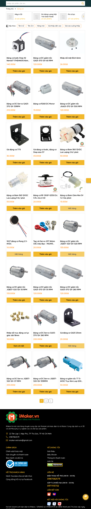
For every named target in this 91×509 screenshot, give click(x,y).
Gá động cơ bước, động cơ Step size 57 (45, 150)
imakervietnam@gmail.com (20, 440)
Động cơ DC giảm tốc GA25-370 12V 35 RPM (43, 288)
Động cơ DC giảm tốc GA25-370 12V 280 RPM (70, 288)
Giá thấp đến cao (54, 26)
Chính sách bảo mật (14, 451)
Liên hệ (50, 461)
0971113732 (53, 485)
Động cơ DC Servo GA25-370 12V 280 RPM (44, 334)
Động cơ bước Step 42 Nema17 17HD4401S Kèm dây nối (17, 59)
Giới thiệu (51, 451)
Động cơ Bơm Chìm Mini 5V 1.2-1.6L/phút (71, 196)
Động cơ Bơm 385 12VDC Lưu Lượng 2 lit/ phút (71, 150)
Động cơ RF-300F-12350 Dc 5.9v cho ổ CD (45, 196)
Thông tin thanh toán (56, 458)
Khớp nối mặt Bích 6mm (70, 58)
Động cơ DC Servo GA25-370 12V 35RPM (18, 105)
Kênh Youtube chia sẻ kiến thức (19, 476)
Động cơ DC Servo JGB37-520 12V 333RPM (45, 379)
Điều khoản (52, 454)
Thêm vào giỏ (19, 71)
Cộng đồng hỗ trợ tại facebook (19, 479)
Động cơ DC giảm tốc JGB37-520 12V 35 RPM (17, 288)
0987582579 (14, 437)
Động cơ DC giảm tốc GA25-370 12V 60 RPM (43, 59)
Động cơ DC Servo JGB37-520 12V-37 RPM (18, 379)
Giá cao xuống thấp (72, 26)
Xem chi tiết (19, 346)
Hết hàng (72, 208)
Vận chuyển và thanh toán (17, 454)
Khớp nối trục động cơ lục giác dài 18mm (18, 334)
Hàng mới (40, 26)
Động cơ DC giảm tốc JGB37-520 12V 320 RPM (71, 242)
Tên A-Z (21, 26)
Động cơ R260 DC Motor (44, 104)
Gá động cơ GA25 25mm (70, 333)
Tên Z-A (30, 26)
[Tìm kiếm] (82, 3)
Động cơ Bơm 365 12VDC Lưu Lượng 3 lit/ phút (17, 196)
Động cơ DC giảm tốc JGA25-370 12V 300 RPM (71, 105)
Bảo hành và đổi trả (14, 458)
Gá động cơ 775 (14, 149)
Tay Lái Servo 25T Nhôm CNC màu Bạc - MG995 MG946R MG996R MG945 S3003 (44, 242)
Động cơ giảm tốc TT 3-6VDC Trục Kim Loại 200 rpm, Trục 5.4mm (70, 379)
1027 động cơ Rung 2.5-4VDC (17, 242)
